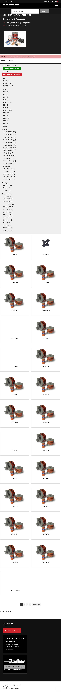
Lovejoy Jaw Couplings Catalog (16, 25)
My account (47, 1)
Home (5, 626)
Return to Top (8, 623)
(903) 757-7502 (8, 1)
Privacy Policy (7, 687)
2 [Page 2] (24, 604)
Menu (56, 5)
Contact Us (17, 74)
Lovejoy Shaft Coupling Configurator (18, 23)
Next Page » (36, 604)
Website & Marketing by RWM (11, 688)
